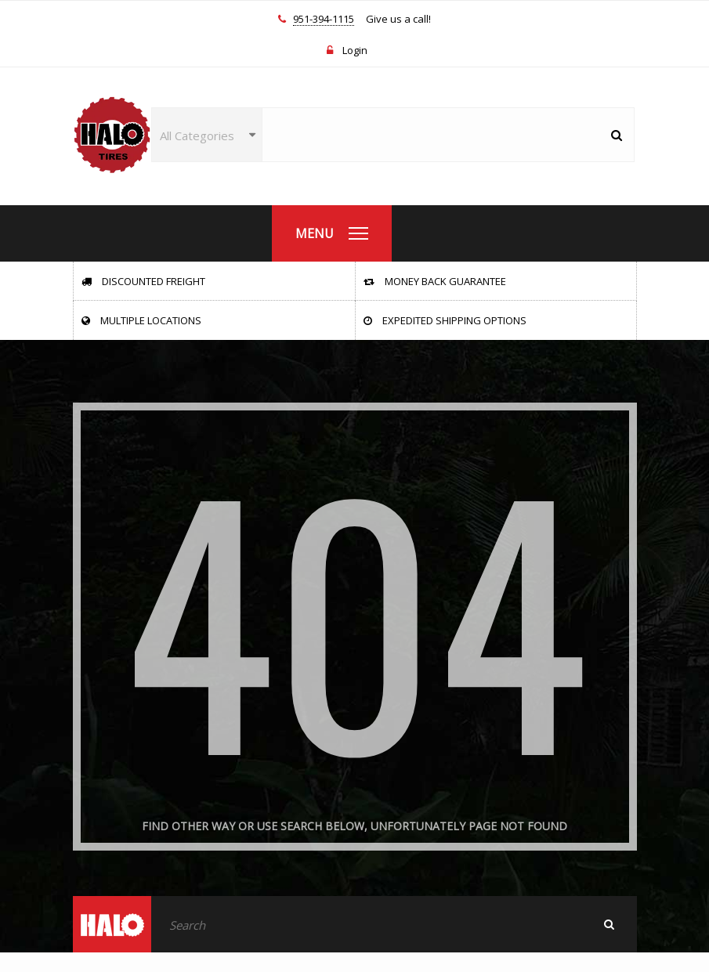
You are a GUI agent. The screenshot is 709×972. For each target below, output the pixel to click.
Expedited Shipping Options (445, 320)
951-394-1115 (323, 19)
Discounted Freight (143, 281)
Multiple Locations (141, 320)
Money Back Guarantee (435, 281)
